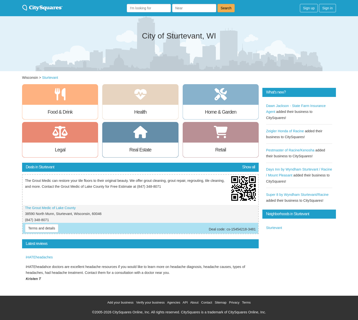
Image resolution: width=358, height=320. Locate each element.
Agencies (173, 302)
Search (226, 8)
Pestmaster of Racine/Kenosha (290, 150)
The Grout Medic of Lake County (50, 208)
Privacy (234, 302)
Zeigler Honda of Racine (285, 131)
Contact (206, 302)
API (185, 302)
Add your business (120, 302)
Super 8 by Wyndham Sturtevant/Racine (297, 195)
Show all (248, 167)
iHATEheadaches (39, 257)
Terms (246, 302)
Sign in (327, 8)
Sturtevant (50, 78)
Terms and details (41, 228)
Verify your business (150, 302)
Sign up (309, 8)
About (194, 302)
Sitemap (221, 302)
